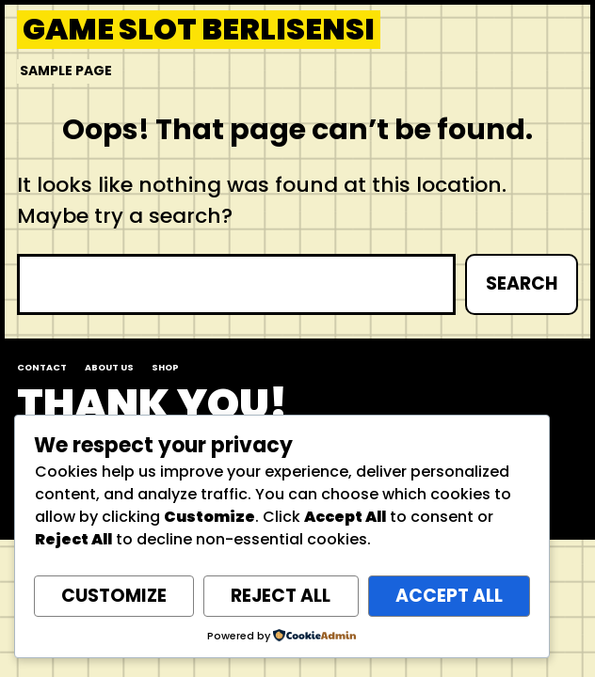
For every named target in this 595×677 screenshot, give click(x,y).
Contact (42, 367)
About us (109, 367)
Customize (114, 595)
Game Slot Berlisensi (199, 29)
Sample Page (66, 70)
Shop (165, 367)
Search (521, 283)
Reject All (280, 595)
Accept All (449, 595)
